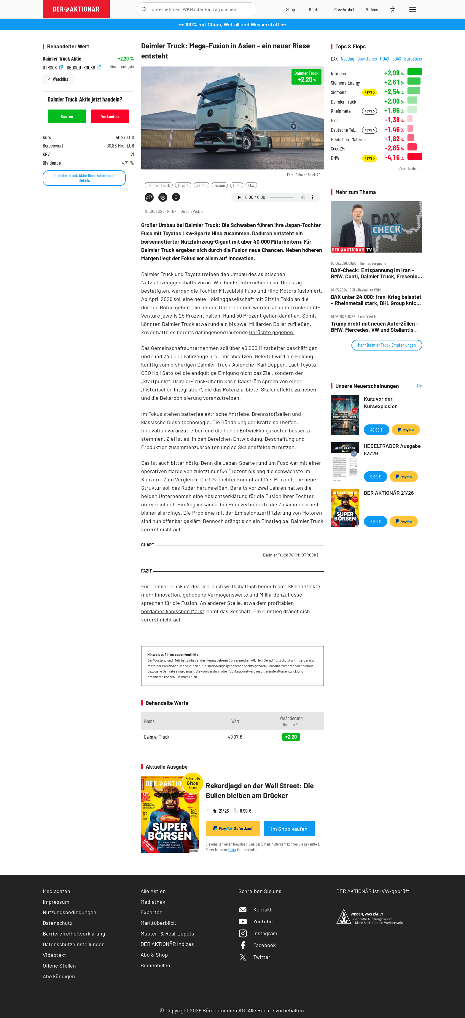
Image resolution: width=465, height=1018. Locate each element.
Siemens (338, 92)
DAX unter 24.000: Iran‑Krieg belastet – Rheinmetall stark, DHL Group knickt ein (376, 300)
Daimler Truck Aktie (62, 59)
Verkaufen (110, 116)
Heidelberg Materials (349, 139)
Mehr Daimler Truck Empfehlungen (387, 345)
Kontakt (255, 909)
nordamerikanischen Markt (172, 611)
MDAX (384, 58)
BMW (335, 158)
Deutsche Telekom (345, 130)
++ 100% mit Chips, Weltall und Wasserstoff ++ (232, 24)
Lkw (251, 185)
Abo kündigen (59, 976)
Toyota (183, 185)
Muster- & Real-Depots (167, 933)
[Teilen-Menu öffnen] (149, 197)
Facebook (257, 945)
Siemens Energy (345, 83)
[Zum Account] (314, 9)
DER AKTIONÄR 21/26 (389, 492)
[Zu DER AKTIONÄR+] (343, 9)
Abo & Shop (154, 954)
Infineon (338, 73)
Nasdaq (347, 58)
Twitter (254, 957)
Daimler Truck (158, 185)
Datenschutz (57, 922)
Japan (201, 185)
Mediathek (153, 901)
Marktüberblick (158, 922)
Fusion (219, 185)
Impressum (56, 901)
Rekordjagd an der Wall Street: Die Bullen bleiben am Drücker (260, 790)
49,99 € (376, 429)
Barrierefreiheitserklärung (74, 933)
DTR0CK (53, 66)
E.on (335, 120)
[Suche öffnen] (144, 9)
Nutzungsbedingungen (69, 912)
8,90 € (375, 521)
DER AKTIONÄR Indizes (167, 944)
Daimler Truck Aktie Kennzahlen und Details (84, 177)
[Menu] (411, 9)
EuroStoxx (413, 58)
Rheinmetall (341, 111)
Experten (152, 912)
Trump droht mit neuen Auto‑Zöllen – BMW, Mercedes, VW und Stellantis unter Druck (375, 327)
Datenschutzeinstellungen (74, 944)
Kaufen (67, 116)
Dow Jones (367, 58)
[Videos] (372, 9)
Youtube (255, 921)
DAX (334, 58)
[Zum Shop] (290, 9)
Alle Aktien (153, 891)
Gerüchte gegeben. (271, 332)
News (369, 92)
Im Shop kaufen (289, 828)
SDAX (396, 58)
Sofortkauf (233, 828)
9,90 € (375, 476)
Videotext (54, 955)
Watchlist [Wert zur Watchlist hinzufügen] (60, 79)
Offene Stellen (59, 965)
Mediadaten (56, 891)
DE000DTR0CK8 (84, 66)
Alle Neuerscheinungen (412, 386)
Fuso (237, 185)
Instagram (257, 933)
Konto (232, 849)
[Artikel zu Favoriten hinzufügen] (176, 197)
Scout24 (338, 148)
